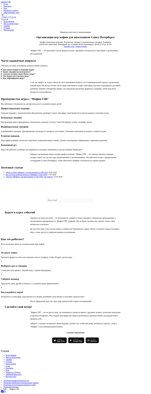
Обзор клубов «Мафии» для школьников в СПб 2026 (27, 173)
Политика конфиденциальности (16, 381)
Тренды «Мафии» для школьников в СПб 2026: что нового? (29, 177)
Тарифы (7, 26)
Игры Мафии (9, 22)
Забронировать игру (12, 13)
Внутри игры (11, 377)
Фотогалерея (9, 30)
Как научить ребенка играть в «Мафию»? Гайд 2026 (26, 175)
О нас (6, 4)
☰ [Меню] (2, 15)
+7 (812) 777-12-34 (8, 17)
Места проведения (11, 24)
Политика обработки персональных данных (21, 383)
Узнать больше (81, 46)
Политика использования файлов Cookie (20, 385)
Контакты (7, 6)
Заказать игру (69, 46)
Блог (5, 8)
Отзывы (7, 28)
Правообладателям (11, 387)
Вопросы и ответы (11, 10)
